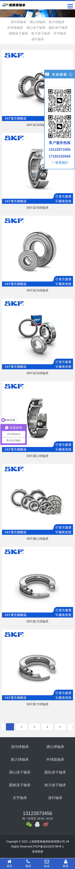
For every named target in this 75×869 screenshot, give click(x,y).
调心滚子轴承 (36, 27)
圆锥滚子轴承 (18, 33)
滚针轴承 (37, 39)
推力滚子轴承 (40, 33)
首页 (9, 863)
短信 (47, 863)
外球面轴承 (15, 27)
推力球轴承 (57, 22)
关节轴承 (59, 33)
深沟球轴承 (18, 22)
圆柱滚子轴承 (58, 27)
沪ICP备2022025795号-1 (48, 846)
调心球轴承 (38, 22)
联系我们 (61, 162)
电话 (28, 863)
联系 (65, 863)
